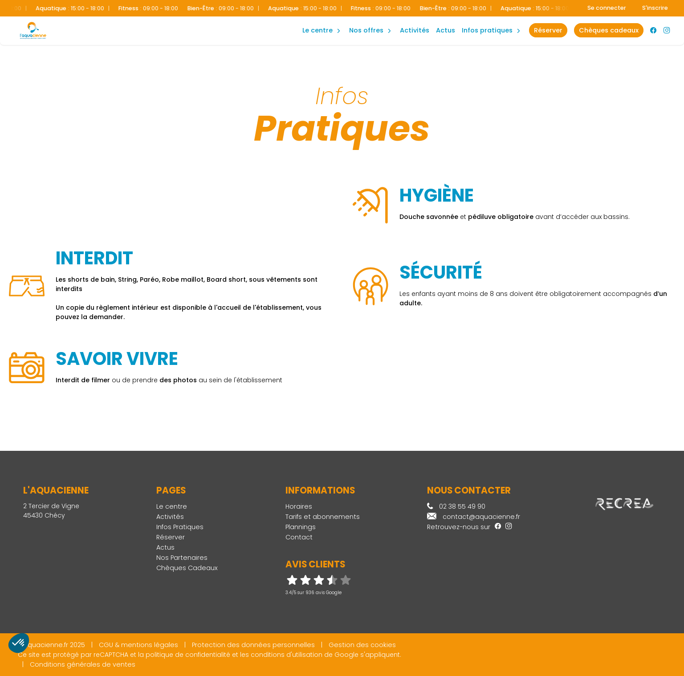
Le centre (171, 506)
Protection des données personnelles (253, 644)
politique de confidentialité (188, 654)
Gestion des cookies (362, 644)
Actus (445, 30)
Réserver (170, 537)
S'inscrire (655, 8)
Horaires (298, 506)
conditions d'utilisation (286, 654)
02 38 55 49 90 (456, 506)
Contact (299, 537)
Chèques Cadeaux (187, 567)
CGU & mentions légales (138, 644)
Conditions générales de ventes (82, 664)
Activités (414, 30)
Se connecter (606, 8)
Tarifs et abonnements (322, 516)
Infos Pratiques (487, 30)
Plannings (300, 526)
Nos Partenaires (182, 557)
